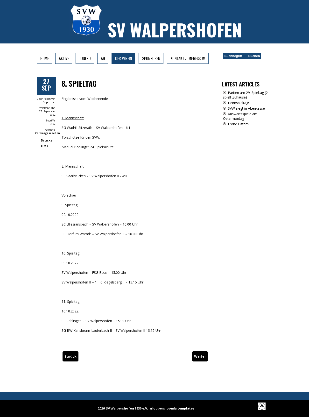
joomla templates (180, 408)
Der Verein (123, 58)
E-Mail (45, 145)
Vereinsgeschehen (47, 133)
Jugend (85, 58)
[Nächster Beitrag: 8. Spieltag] (200, 356)
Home (44, 58)
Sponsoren (151, 58)
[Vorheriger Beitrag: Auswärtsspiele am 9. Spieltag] (70, 356)
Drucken (48, 140)
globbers (157, 408)
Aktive (64, 58)
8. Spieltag (79, 83)
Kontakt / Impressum (187, 58)
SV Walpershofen (175, 29)
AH (103, 58)
